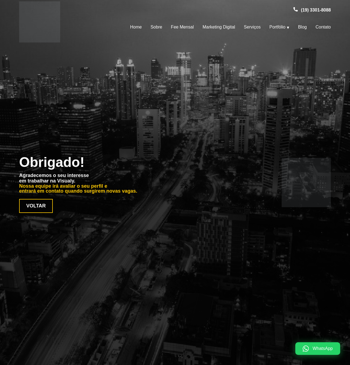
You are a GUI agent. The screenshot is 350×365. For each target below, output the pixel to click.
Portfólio (277, 27)
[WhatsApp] (317, 348)
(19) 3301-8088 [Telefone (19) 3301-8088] (316, 10)
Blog (302, 27)
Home (136, 27)
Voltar (36, 206)
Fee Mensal (182, 27)
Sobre (156, 27)
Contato (323, 27)
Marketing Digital (219, 27)
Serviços (252, 27)
